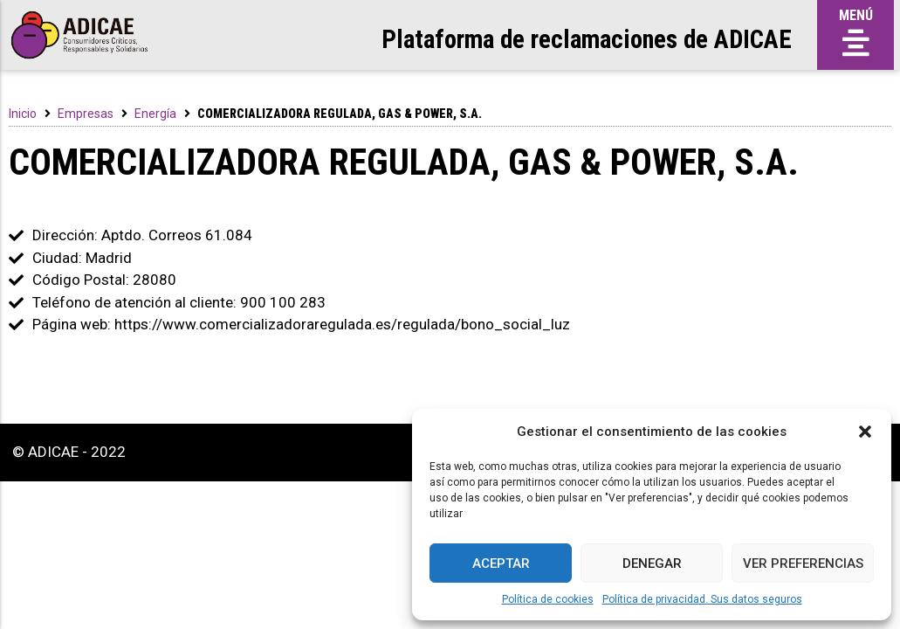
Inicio (23, 114)
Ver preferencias (803, 563)
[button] (865, 431)
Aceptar (501, 563)
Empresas (85, 114)
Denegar (652, 563)
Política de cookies (548, 599)
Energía (155, 114)
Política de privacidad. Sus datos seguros (702, 599)
